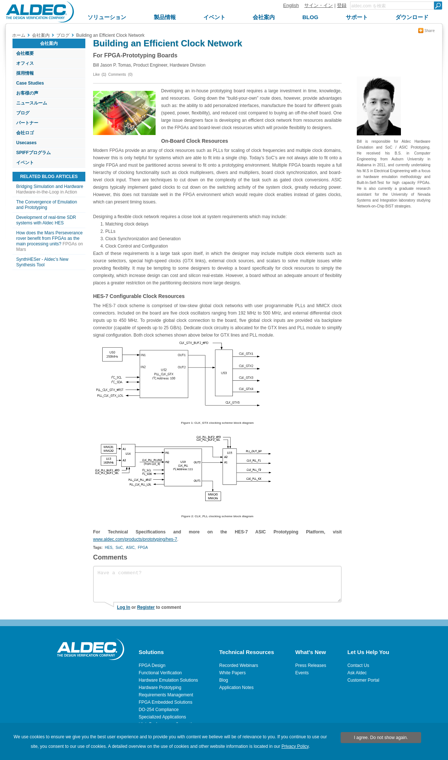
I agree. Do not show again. (381, 737)
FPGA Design (152, 665)
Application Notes (236, 687)
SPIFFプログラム (33, 152)
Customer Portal (363, 680)
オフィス (25, 63)
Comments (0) (120, 74)
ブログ (22, 113)
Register (146, 607)
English (291, 5)
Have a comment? (217, 584)
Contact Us (358, 665)
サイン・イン (318, 5)
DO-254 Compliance (159, 709)
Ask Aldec (357, 672)
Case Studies (30, 83)
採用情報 (25, 73)
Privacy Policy (295, 746)
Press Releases (310, 665)
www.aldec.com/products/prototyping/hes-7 (135, 539)
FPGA (143, 548)
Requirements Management (166, 694)
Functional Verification (160, 672)
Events (302, 672)
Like (96, 74)
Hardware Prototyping (160, 687)
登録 (341, 5)
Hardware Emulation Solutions (168, 680)
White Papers (232, 672)
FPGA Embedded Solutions (165, 702)
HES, (109, 548)
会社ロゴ (25, 132)
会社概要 (25, 53)
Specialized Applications (162, 717)
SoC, (119, 548)
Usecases (26, 142)
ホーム (18, 35)
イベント (25, 162)
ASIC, (131, 548)
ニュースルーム (31, 103)
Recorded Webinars (238, 665)
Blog (223, 680)
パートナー (27, 122)
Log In (123, 607)
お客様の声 (27, 93)
